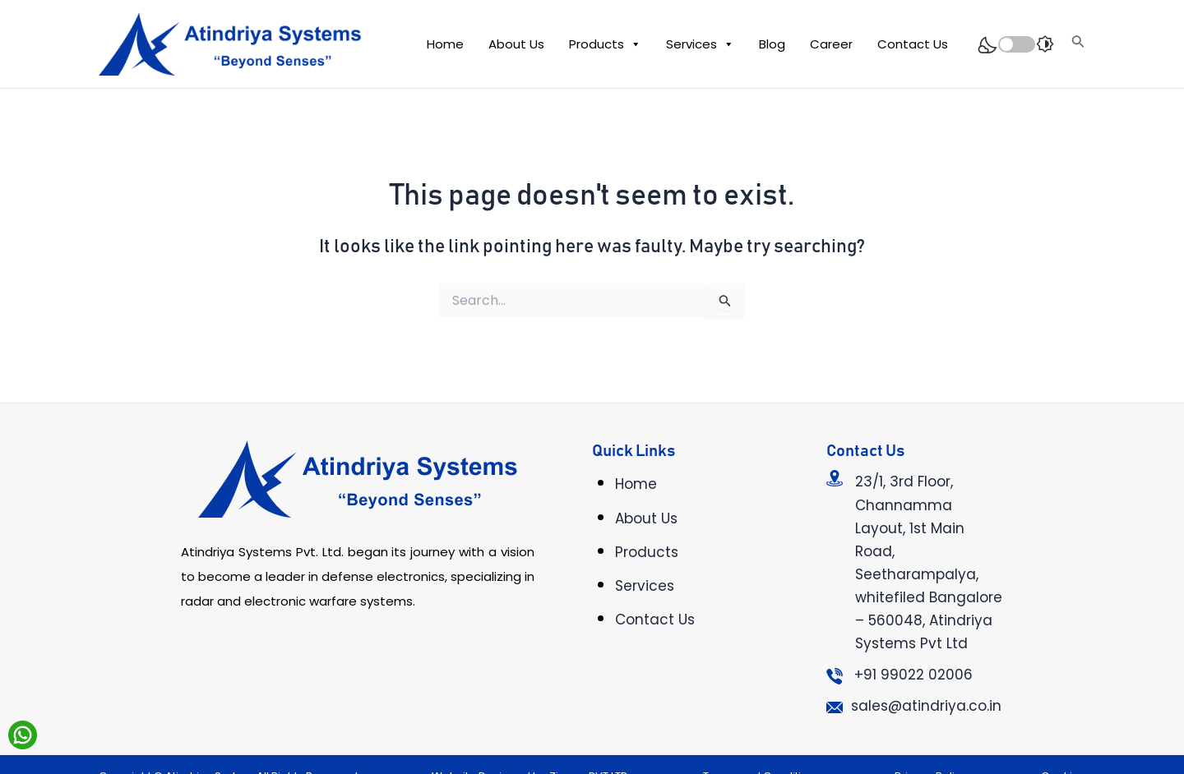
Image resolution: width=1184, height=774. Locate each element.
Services (700, 44)
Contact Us (912, 44)
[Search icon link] (1078, 44)
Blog (772, 44)
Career (831, 44)
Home (445, 44)
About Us (516, 44)
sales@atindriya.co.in (926, 706)
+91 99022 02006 (913, 674)
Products (605, 44)
